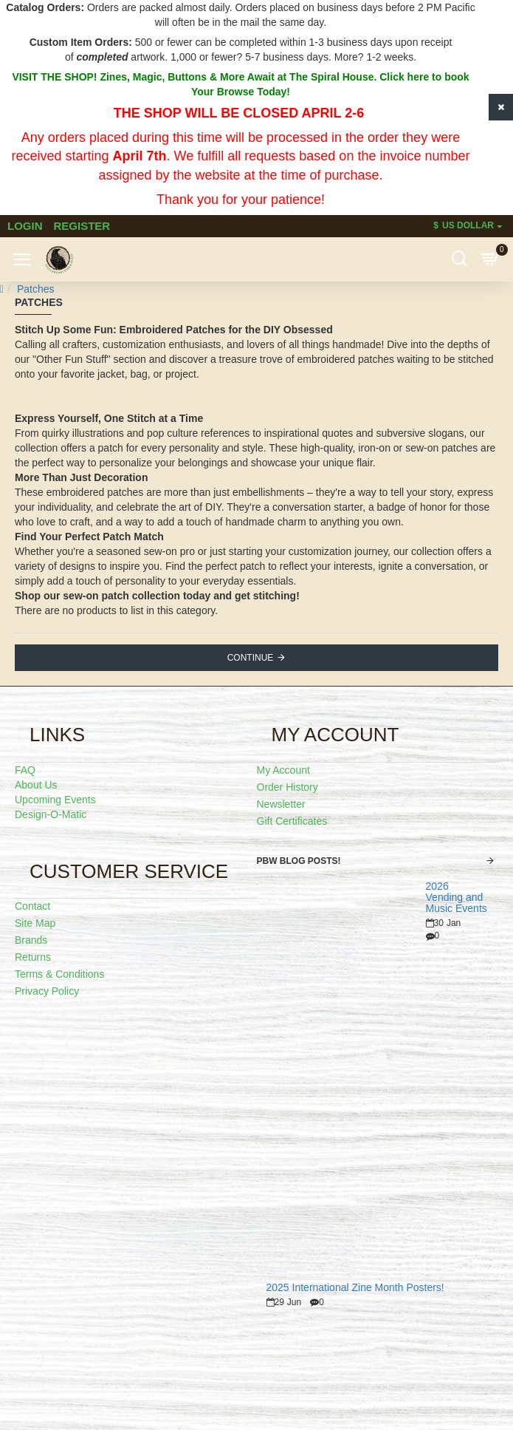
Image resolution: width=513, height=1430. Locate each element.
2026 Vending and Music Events (456, 898)
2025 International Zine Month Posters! (355, 1287)
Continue (250, 658)
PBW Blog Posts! (299, 861)
